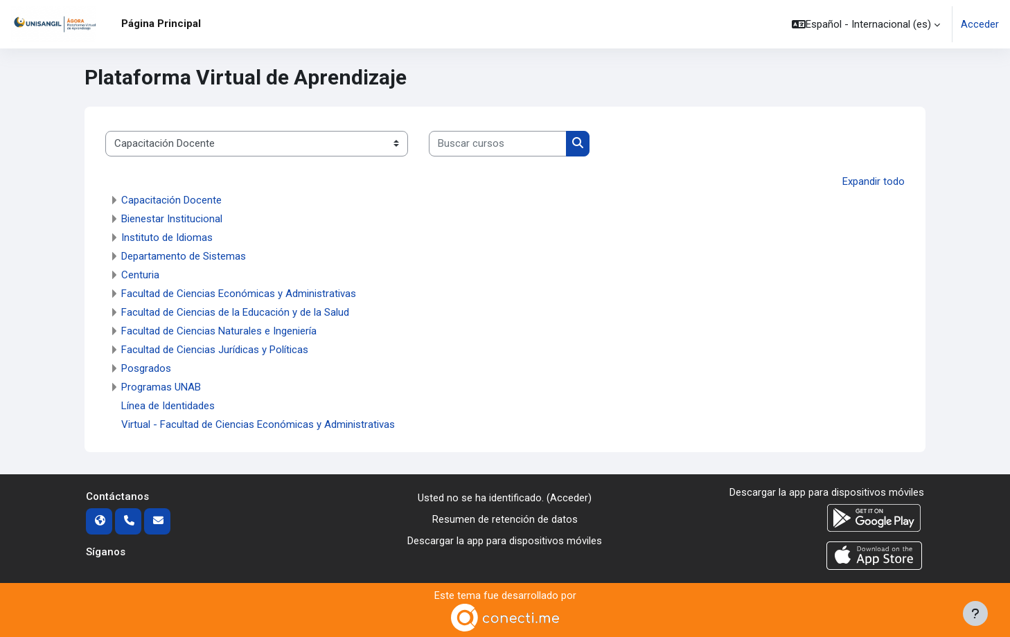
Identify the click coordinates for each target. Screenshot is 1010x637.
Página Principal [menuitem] (161, 23)
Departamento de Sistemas (183, 256)
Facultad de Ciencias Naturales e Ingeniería (219, 331)
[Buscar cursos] (498, 143)
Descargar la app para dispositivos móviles (504, 540)
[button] (866, 24)
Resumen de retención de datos (505, 519)
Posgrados (146, 368)
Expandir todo (873, 181)
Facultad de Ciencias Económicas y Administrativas (238, 293)
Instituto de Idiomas (167, 237)
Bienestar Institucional (171, 219)
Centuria (140, 275)
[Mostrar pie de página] (975, 613)
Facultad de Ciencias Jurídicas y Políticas (214, 349)
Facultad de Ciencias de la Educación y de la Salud (235, 312)
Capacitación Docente (171, 200)
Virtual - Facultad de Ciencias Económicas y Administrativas (258, 424)
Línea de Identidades (168, 406)
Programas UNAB (161, 387)
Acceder (980, 24)
